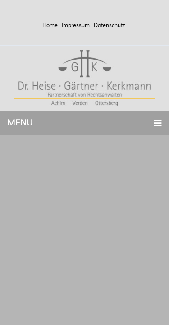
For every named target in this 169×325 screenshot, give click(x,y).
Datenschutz (109, 25)
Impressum (76, 25)
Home (50, 25)
